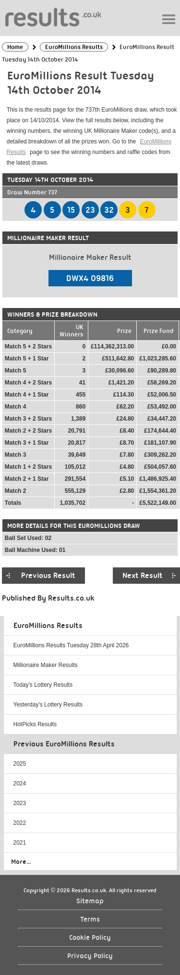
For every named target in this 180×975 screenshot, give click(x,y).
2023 (19, 803)
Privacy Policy (90, 956)
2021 (19, 842)
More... (21, 861)
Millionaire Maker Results (45, 665)
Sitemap (90, 901)
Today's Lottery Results (43, 684)
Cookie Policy (90, 938)
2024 (19, 783)
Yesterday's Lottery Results (48, 704)
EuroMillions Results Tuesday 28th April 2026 (71, 645)
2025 (19, 763)
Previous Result (48, 575)
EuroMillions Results (48, 625)
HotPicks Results (35, 724)
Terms (90, 919)
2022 (19, 823)
